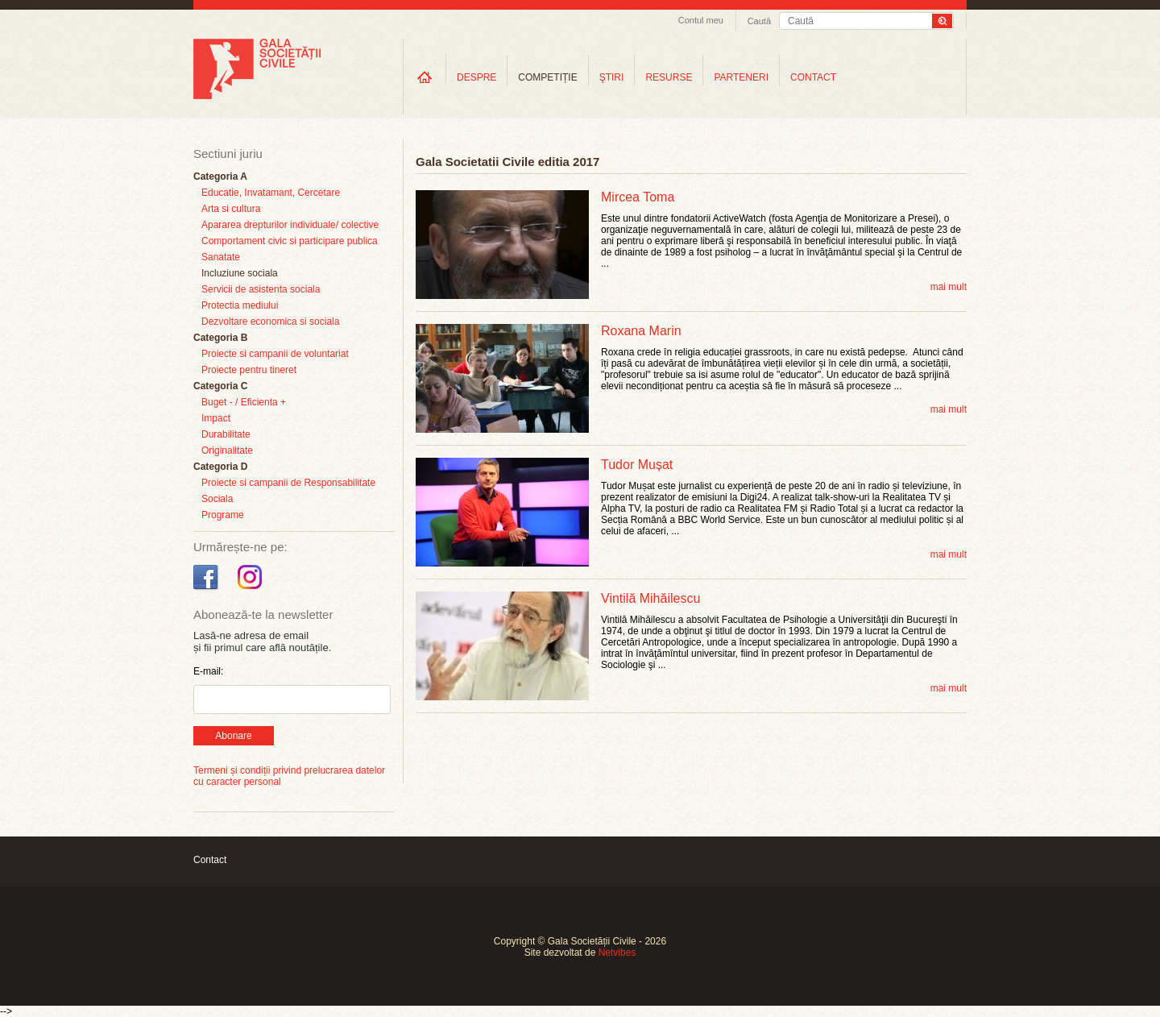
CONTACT (813, 77)
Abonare (233, 735)
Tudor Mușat (637, 464)
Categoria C (220, 386)
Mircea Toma (637, 197)
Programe (222, 515)
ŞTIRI (611, 77)
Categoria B (220, 337)
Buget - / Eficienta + (243, 402)
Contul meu (700, 20)
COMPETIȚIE (547, 77)
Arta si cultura (230, 208)
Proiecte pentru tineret (248, 370)
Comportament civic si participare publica (289, 241)
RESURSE (668, 77)
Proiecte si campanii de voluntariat (275, 353)
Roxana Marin (641, 331)
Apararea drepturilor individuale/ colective (290, 224)
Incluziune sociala (239, 273)
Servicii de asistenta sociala (260, 289)
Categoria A (220, 176)
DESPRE (476, 77)
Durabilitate (226, 434)
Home (424, 77)
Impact (215, 418)
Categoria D (220, 466)
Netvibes (617, 952)
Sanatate (220, 257)
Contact (209, 859)
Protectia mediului (239, 305)
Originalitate (227, 450)
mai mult (948, 287)
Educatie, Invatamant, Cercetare (270, 192)
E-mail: (208, 671)
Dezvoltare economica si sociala (270, 321)
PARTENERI (741, 77)
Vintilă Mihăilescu (650, 598)
